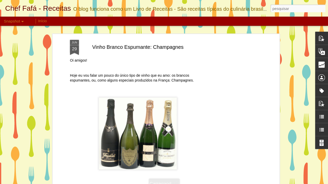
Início (42, 21)
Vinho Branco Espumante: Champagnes (138, 47)
